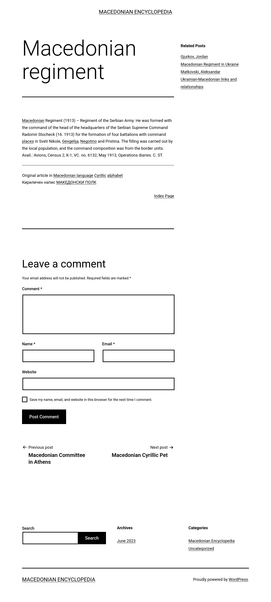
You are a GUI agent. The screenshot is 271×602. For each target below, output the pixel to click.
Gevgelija (70, 141)
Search (28, 528)
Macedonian (33, 120)
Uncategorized (201, 548)
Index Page (164, 196)
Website (29, 372)
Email (108, 344)
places (28, 141)
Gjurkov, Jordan (194, 56)
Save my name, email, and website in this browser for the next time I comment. (91, 400)
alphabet (115, 175)
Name (28, 344)
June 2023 (126, 540)
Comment (32, 288)
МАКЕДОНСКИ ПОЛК (76, 182)
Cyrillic (100, 175)
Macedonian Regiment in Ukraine (210, 64)
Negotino (88, 141)
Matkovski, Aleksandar (200, 71)
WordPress (238, 579)
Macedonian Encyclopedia (135, 12)
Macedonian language (73, 175)
